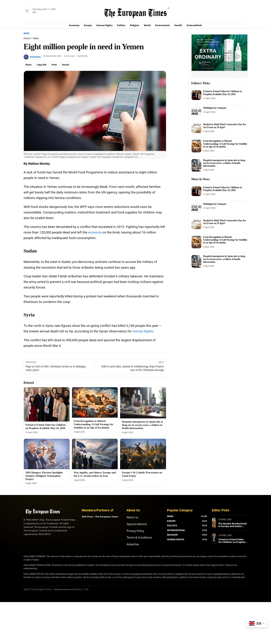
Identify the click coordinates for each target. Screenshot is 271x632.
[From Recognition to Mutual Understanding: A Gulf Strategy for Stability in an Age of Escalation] (95, 402)
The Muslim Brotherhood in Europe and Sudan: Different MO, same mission (232, 527)
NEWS (170, 516)
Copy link (41, 64)
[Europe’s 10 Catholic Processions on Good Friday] (143, 454)
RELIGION (172, 534)
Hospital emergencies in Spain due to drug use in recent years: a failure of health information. (142, 425)
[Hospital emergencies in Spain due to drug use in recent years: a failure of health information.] (143, 402)
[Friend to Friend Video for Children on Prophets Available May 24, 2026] (47, 404)
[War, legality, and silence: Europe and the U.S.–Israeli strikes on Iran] (95, 454)
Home (27, 38)
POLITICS (172, 525)
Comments (82, 55)
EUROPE (171, 521)
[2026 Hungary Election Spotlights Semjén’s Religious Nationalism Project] (47, 454)
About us (132, 517)
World (147, 25)
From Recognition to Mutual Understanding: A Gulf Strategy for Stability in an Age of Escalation (93, 424)
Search (65, 64)
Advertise (133, 544)
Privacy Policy (135, 531)
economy (95, 232)
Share (29, 64)
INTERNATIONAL (176, 530)
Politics (121, 25)
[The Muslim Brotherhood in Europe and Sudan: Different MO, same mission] (214, 523)
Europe (88, 25)
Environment (162, 25)
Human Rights (104, 25)
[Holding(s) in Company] (196, 111)
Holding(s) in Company (214, 108)
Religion (134, 25)
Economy (74, 25)
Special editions (137, 524)
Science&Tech (194, 25)
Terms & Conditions (139, 537)
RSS (34, 12)
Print (54, 64)
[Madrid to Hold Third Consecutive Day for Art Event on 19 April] (196, 128)
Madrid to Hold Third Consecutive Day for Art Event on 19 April (224, 125)
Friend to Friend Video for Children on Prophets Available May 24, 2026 (222, 92)
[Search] (27, 10)
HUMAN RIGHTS (175, 539)
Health (178, 25)
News (27, 33)
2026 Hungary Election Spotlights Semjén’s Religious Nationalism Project (44, 476)
